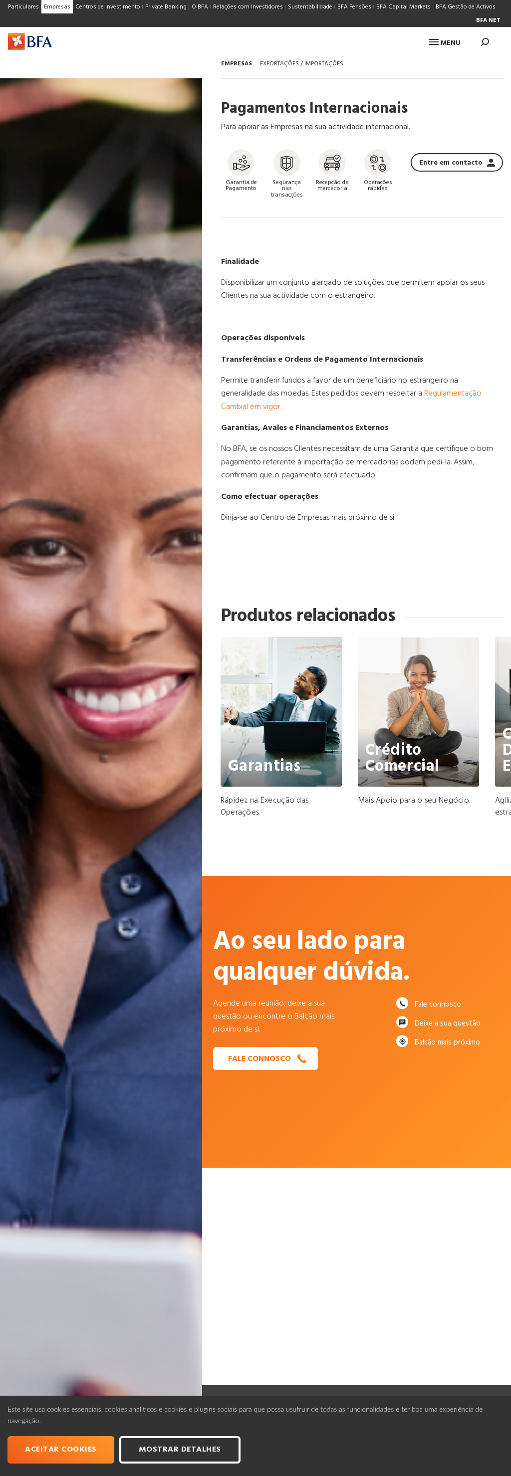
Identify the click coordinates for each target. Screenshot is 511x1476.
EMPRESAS (236, 64)
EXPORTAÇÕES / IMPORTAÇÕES (301, 64)
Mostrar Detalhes (180, 1449)
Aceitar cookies (61, 1449)
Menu (445, 43)
